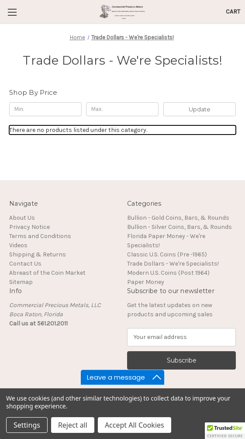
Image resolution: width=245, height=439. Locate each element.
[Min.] (45, 109)
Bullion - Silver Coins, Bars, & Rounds (179, 227)
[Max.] (122, 109)
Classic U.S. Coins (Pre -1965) (167, 254)
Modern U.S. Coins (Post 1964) (168, 273)
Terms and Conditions (40, 236)
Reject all (72, 425)
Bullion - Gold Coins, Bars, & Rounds (178, 217)
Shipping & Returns (37, 254)
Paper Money (145, 282)
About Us (22, 217)
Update (199, 109)
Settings (27, 425)
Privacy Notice (29, 227)
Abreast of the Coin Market (47, 273)
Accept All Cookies (134, 425)
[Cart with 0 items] (233, 11)
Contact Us (25, 263)
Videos (18, 245)
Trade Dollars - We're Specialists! (173, 263)
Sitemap (21, 282)
